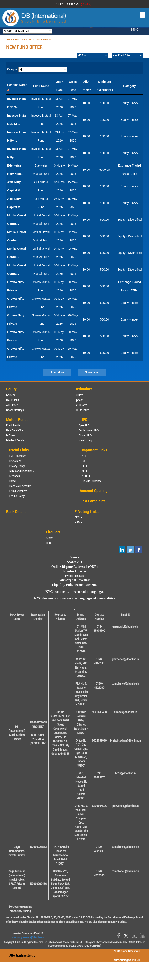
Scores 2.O (74, 562)
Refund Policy (17, 496)
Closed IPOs (85, 435)
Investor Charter (75, 571)
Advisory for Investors (74, 580)
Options (79, 400)
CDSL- (78, 517)
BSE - (85, 461)
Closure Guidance (91, 481)
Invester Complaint (74, 576)
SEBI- (85, 466)
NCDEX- (86, 476)
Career (12, 481)
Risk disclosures (18, 491)
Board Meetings (15, 410)
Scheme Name (17, 85)
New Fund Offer (15, 430)
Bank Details (16, 511)
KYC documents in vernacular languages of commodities (74, 598)
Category (129, 86)
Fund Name (41, 86)
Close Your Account (20, 486)
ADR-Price (12, 405)
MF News (11, 435)
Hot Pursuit (12, 400)
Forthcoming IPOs (89, 430)
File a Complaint (91, 501)
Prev (8, 4)
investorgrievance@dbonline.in (28, 937)
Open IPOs (85, 425)
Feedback (14, 476)
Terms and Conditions (21, 471)
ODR (48, 543)
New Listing (85, 440)
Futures (79, 395)
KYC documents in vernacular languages (74, 591)
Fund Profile (13, 425)
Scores (49, 538)
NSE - (85, 456)
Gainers (10, 395)
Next (140, 4)
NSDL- (78, 522)
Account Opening (94, 490)
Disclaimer (15, 461)
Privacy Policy (17, 466)
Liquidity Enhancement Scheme (74, 584)
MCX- (85, 471)
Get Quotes (81, 405)
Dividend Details (15, 440)
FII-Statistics (82, 410)
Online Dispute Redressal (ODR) (74, 566)
